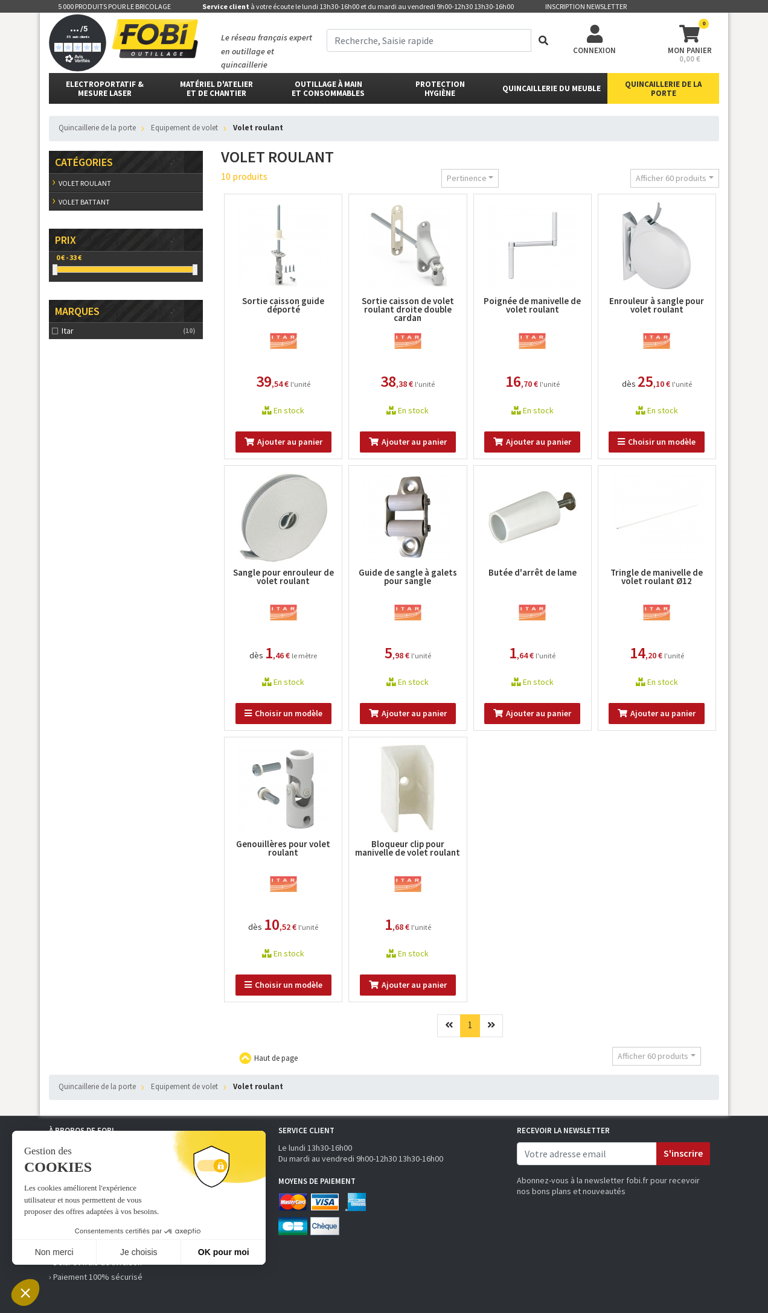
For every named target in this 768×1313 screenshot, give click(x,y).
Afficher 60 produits (671, 178)
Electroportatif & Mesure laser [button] (105, 88)
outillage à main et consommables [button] (328, 88)
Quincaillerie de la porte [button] (663, 88)
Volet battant (84, 201)
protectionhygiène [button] (440, 88)
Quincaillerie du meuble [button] (551, 88)
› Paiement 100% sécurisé (95, 1276)
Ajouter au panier (283, 441)
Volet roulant (85, 183)
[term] (429, 40)
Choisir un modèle (657, 441)
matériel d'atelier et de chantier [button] (216, 88)
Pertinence (467, 178)
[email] (587, 1153)
